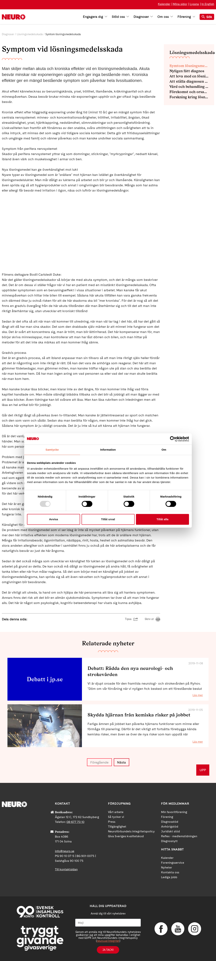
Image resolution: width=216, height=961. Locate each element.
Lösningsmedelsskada (30, 34)
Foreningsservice (172, 862)
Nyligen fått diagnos (186, 71)
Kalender (164, 4)
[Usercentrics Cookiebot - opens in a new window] (172, 439)
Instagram (194, 928)
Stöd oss (120, 16)
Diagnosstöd (169, 821)
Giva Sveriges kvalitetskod (126, 836)
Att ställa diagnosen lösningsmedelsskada (189, 81)
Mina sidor (180, 4)
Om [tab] (163, 449)
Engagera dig (95, 16)
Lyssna (194, 4)
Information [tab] (108, 449)
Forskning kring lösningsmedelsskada (189, 97)
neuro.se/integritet (108, 940)
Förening (186, 16)
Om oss (165, 16)
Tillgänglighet (117, 826)
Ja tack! (108, 949)
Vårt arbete (115, 812)
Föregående (99, 762)
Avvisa (53, 519)
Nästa (121, 762)
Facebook (161, 928)
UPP (203, 770)
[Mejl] (108, 923)
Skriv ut (149, 619)
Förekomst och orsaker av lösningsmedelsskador (189, 92)
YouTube (177, 928)
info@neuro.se (64, 851)
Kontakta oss (170, 872)
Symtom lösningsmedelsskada (189, 65)
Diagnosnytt (169, 841)
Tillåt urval (108, 519)
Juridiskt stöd (170, 831)
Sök (207, 17)
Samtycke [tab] (52, 449)
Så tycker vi (116, 817)
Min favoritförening (174, 812)
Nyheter (166, 867)
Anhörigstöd (169, 826)
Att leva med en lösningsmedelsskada (189, 76)
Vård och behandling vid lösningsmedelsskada (189, 86)
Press (111, 821)
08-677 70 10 (75, 822)
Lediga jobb (169, 877)
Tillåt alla (163, 519)
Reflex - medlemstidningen (179, 836)
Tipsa (128, 619)
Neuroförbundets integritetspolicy (131, 831)
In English (207, 4)
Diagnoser (143, 16)
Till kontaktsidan (66, 869)
